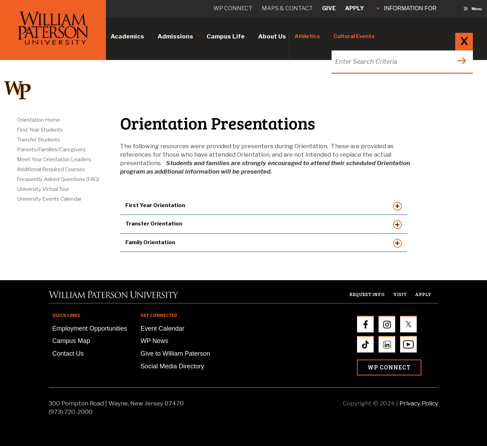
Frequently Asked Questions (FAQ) (58, 179)
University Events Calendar (49, 199)
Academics (127, 36)
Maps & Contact (287, 8)
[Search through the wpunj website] (401, 61)
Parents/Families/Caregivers (51, 149)
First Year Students (40, 130)
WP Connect (389, 367)
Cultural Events (354, 36)
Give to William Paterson (175, 353)
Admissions (175, 36)
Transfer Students (38, 140)
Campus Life (226, 36)
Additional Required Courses (51, 169)
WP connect (233, 8)
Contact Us (68, 353)
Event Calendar (162, 328)
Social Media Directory (172, 366)
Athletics (307, 36)
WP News (154, 340)
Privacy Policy (418, 403)
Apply (354, 8)
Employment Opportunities (89, 328)
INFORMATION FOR (406, 8)
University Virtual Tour (43, 189)
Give (329, 8)
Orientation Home (38, 120)
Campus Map (71, 340)
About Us (272, 36)
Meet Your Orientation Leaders (54, 159)
